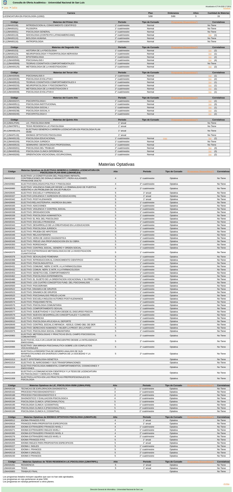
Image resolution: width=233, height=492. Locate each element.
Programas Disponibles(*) (184, 22)
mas (165, 138)
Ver (210, 35)
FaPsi (14, 7)
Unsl (6, 7)
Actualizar (226, 8)
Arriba (226, 484)
